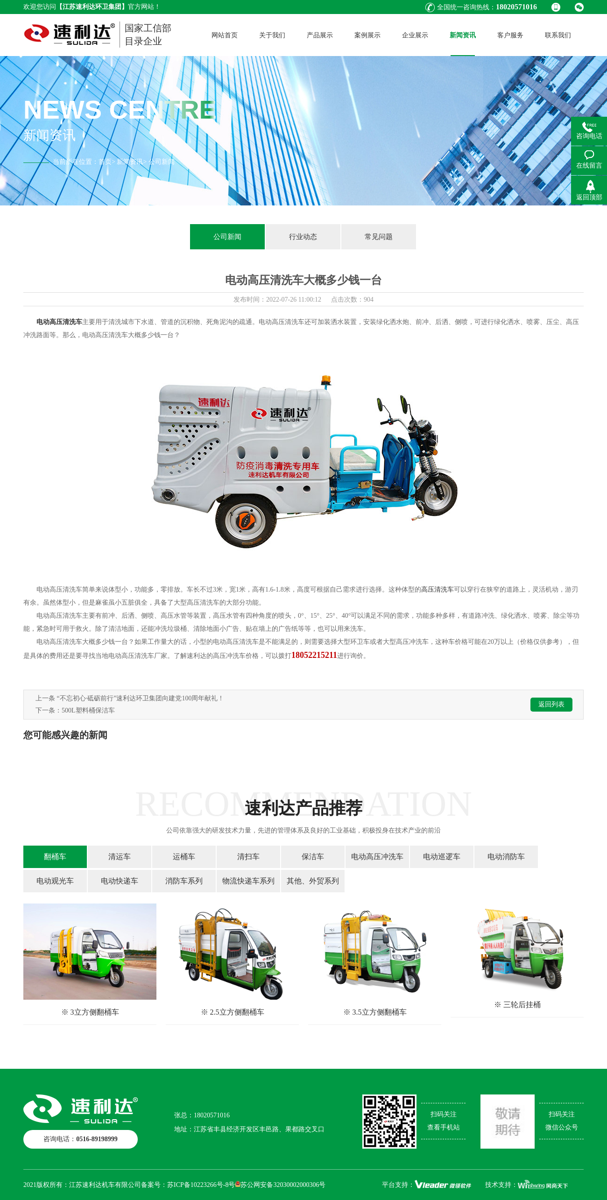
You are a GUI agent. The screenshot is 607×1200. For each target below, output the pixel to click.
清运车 (119, 857)
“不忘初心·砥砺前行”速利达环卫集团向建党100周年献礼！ (141, 698)
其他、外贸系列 (313, 881)
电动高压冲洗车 (377, 857)
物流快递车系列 (248, 881)
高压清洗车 (437, 589)
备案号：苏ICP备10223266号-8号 (188, 1184)
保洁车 (313, 857)
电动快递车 (119, 881)
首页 (105, 161)
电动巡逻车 (441, 857)
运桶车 (184, 857)
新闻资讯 (130, 161)
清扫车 (248, 857)
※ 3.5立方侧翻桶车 (375, 1012)
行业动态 (303, 236)
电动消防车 (506, 857)
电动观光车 (55, 881)
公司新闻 (227, 236)
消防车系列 (184, 881)
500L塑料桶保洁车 (88, 710)
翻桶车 (55, 857)
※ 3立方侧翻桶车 (90, 1012)
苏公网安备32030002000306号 (280, 1184)
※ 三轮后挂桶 (517, 1005)
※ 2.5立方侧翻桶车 (232, 1012)
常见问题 (379, 236)
